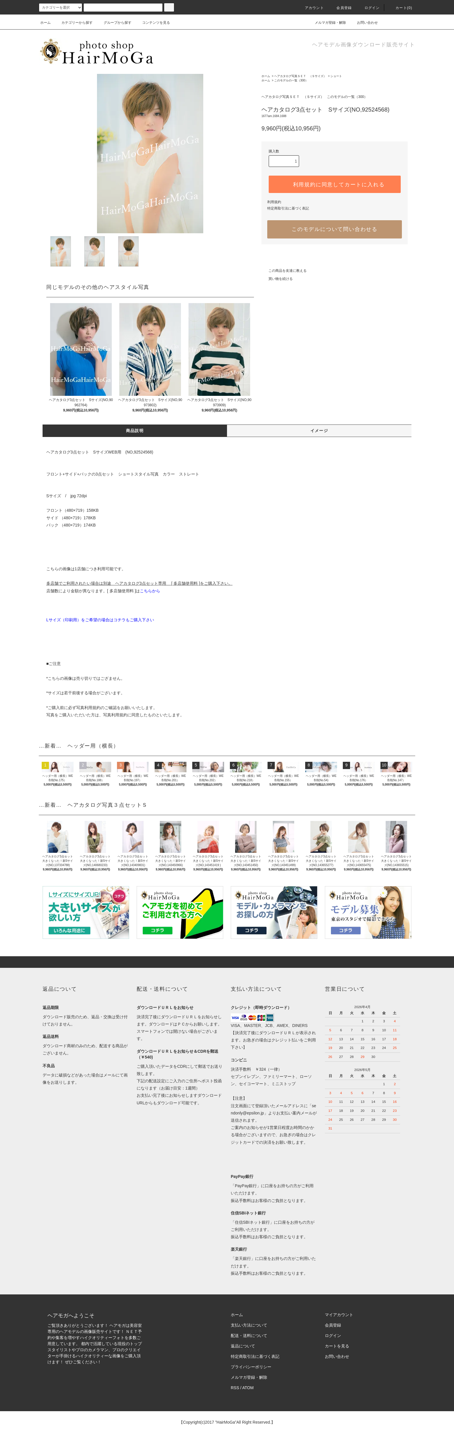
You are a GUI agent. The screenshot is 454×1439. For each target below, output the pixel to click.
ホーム (45, 23)
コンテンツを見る (152, 23)
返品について (243, 1346)
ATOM (248, 1387)
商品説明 (135, 430)
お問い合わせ (364, 23)
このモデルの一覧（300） (291, 80)
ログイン (369, 8)
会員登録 (340, 8)
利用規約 (274, 202)
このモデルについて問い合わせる (335, 229)
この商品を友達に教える (284, 271)
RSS (235, 1387)
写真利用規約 (88, 707)
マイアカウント (339, 1314)
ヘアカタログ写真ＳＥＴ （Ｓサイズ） (300, 76)
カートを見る (337, 1346)
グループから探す (114, 23)
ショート (336, 76)
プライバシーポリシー (251, 1367)
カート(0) (400, 8)
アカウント (311, 8)
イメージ (319, 430)
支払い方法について (249, 1325)
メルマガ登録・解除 (327, 23)
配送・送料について (249, 1335)
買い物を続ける (277, 279)
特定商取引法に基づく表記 (288, 208)
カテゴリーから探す (73, 23)
